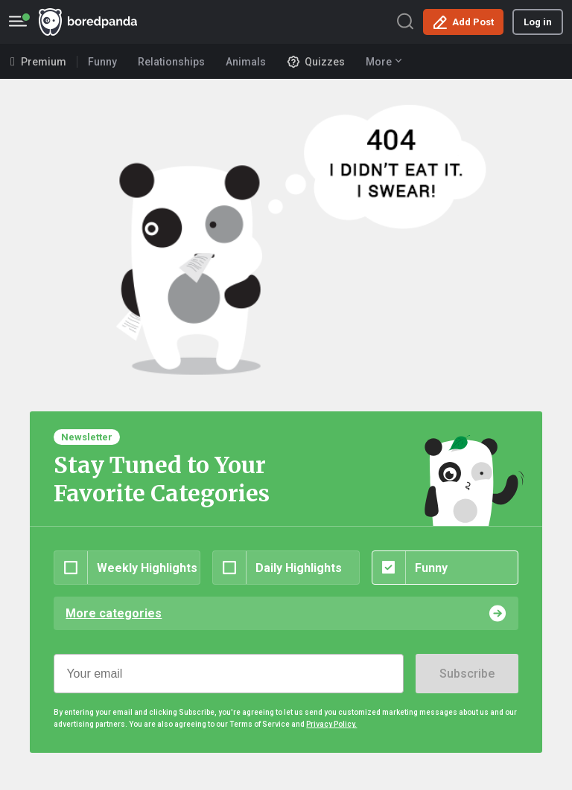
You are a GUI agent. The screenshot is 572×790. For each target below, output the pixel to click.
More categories (114, 613)
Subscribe (467, 674)
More (383, 62)
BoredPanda (88, 22)
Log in (538, 22)
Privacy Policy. (331, 724)
